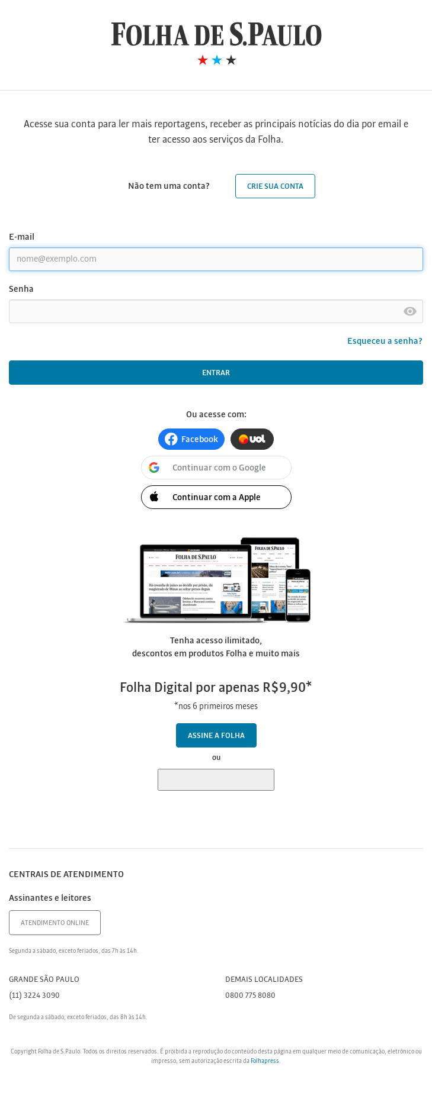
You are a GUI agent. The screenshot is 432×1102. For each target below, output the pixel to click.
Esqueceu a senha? (385, 341)
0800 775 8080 (250, 995)
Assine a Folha (216, 736)
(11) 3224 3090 (34, 995)
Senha (21, 289)
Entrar (216, 373)
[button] (191, 439)
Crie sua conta (275, 186)
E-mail (21, 237)
